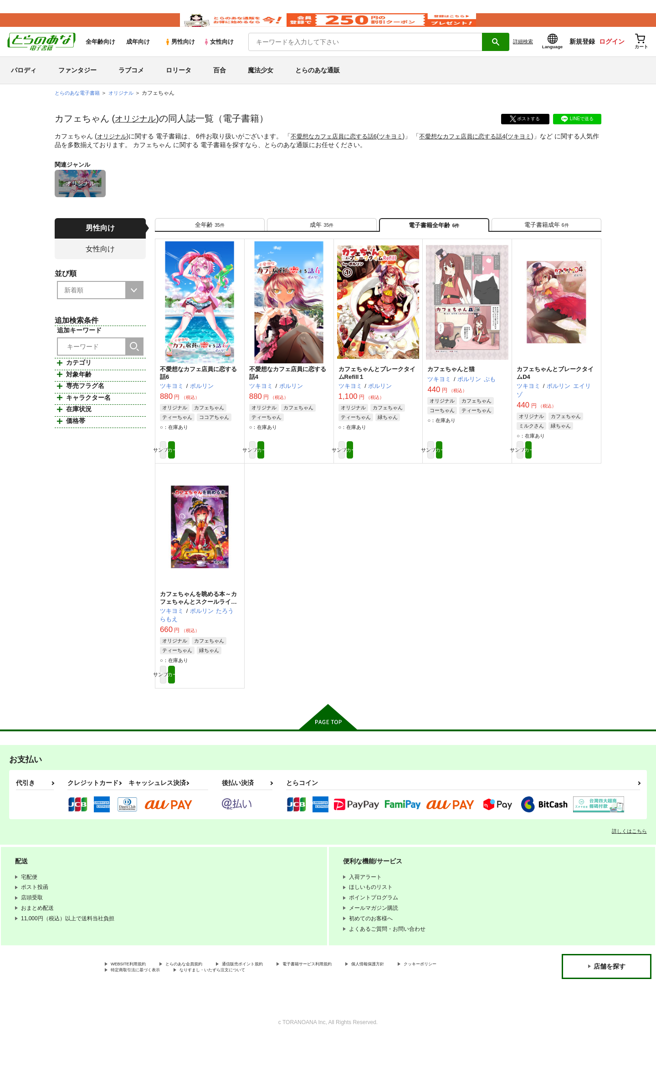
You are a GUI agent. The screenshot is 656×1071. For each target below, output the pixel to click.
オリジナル (137, 132)
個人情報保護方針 (427, 994)
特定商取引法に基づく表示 (207, 1001)
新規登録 (582, 55)
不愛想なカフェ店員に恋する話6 (339, 149)
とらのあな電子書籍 (79, 106)
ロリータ (178, 83)
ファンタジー (77, 83)
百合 (219, 83)
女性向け (218, 55)
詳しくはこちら (629, 860)
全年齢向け (100, 55)
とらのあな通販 (317, 83)
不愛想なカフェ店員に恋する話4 (476, 149)
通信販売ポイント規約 (273, 994)
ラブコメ (131, 83)
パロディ (23, 83)
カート (220, 473)
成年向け (138, 55)
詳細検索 (523, 55)
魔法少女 (260, 83)
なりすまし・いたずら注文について (303, 1001)
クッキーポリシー (132, 1001)
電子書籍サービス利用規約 (352, 994)
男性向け (179, 55)
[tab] (210, 242)
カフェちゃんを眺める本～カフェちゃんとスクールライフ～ (198, 627)
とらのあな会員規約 (201, 994)
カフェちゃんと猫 (451, 391)
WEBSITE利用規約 (134, 994)
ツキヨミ (400, 149)
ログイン (612, 55)
